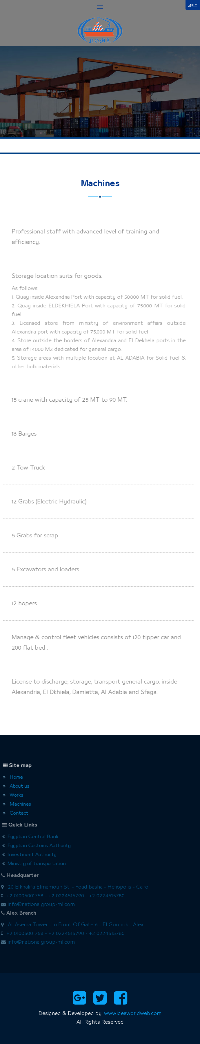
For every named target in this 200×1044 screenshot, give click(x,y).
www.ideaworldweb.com (132, 1013)
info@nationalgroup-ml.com (39, 904)
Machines (15, 804)
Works (11, 795)
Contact (13, 813)
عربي (192, 5)
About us (14, 786)
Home (11, 777)
